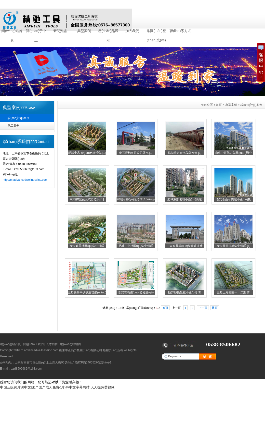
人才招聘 (52, 344)
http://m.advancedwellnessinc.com (25, 179)
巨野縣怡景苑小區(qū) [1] (184, 292)
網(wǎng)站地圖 (70, 344)
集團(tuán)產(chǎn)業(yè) (156, 32)
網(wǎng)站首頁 (11, 32)
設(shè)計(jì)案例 (18, 118)
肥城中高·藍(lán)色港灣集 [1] (87, 153)
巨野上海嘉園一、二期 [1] (233, 292)
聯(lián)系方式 (180, 31)
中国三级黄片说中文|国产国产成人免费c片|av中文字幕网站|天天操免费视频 (57, 387)
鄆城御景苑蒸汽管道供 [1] (87, 199)
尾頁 (215, 308)
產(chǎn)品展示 (108, 32)
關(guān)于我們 (33, 344)
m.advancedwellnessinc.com (39, 350)
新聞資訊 (60, 31)
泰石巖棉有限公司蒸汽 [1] (136, 153)
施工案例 (13, 125)
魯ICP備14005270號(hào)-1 (93, 362)
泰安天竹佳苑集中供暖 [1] (233, 246)
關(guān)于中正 (36, 32)
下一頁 (203, 308)
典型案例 (84, 31)
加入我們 (132, 31)
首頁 (219, 105)
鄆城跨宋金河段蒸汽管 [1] (184, 153)
